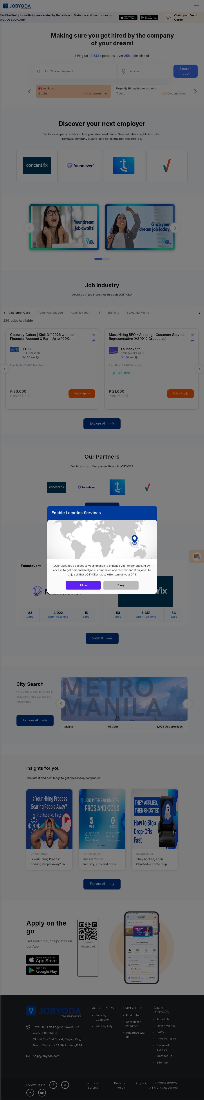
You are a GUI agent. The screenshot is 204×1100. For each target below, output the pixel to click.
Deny (121, 585)
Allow (83, 585)
